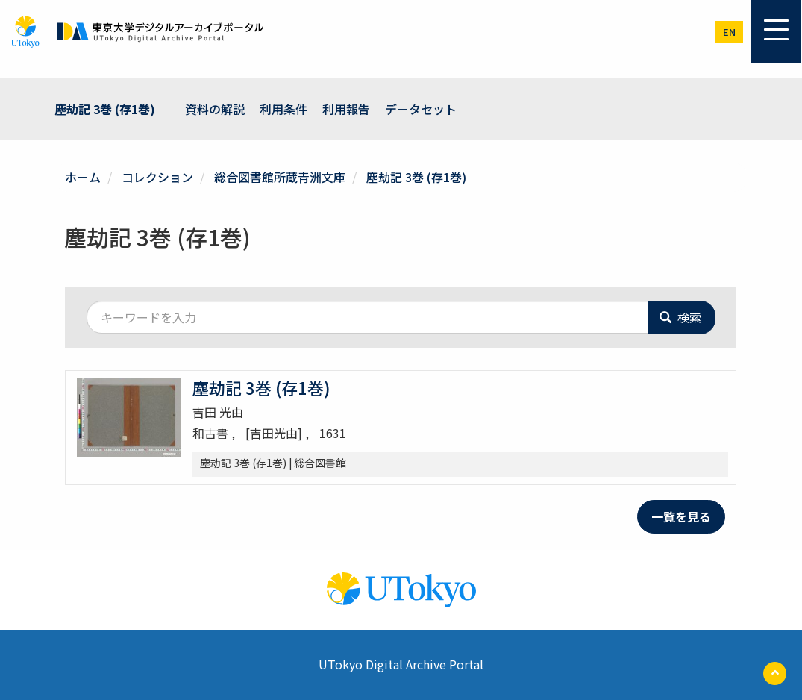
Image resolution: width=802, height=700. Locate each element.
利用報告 (346, 109)
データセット (421, 109)
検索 (680, 317)
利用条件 (283, 109)
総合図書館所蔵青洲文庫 (279, 177)
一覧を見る (681, 516)
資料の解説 (215, 109)
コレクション (157, 177)
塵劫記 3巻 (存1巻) (104, 109)
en (729, 32)
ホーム (83, 177)
